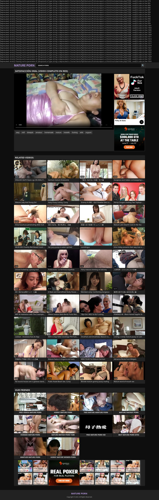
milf (23, 132)
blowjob (30, 132)
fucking (74, 132)
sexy (17, 132)
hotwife (67, 132)
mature (58, 132)
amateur (39, 132)
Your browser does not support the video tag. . (64, 102)
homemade (49, 132)
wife (81, 132)
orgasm (88, 132)
